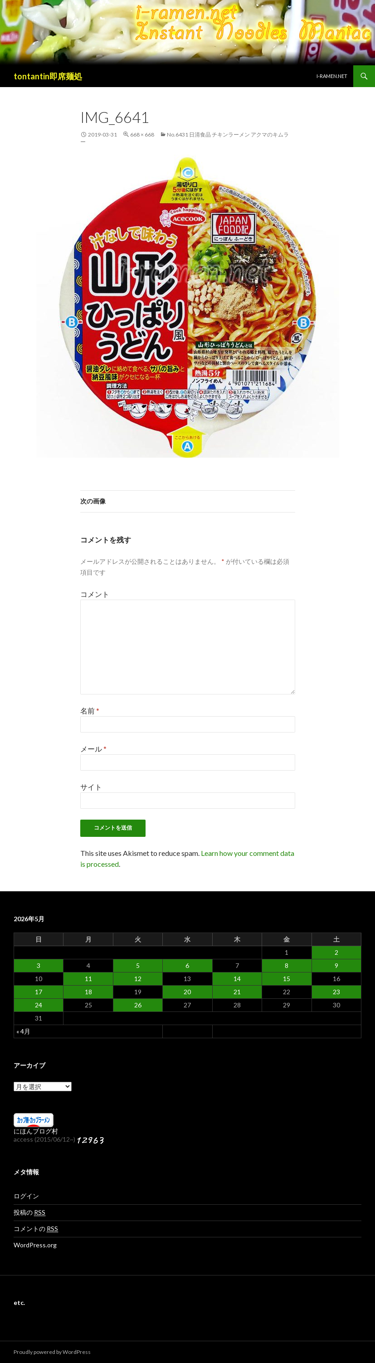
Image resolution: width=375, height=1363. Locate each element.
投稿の (29, 1212)
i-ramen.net (332, 76)
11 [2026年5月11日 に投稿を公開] (88, 978)
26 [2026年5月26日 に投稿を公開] (137, 1005)
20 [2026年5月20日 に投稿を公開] (187, 992)
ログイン (26, 1196)
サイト (91, 786)
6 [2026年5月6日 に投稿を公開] (187, 965)
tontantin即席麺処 (48, 76)
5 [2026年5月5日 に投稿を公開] (138, 965)
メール (93, 748)
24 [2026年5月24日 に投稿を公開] (38, 1005)
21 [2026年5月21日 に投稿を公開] (237, 992)
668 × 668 (142, 134)
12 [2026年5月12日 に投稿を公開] (137, 978)
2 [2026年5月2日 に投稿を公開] (336, 952)
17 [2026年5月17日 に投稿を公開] (38, 992)
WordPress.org (35, 1245)
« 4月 (23, 1031)
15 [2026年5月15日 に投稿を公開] (286, 978)
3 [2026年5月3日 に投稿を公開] (38, 965)
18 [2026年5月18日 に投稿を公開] (88, 992)
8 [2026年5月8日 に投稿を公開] (286, 965)
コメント (94, 594)
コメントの (36, 1229)
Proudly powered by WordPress (52, 1351)
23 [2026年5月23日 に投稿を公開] (336, 992)
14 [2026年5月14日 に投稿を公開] (237, 978)
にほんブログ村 (36, 1131)
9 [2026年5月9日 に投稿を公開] (336, 965)
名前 (89, 710)
